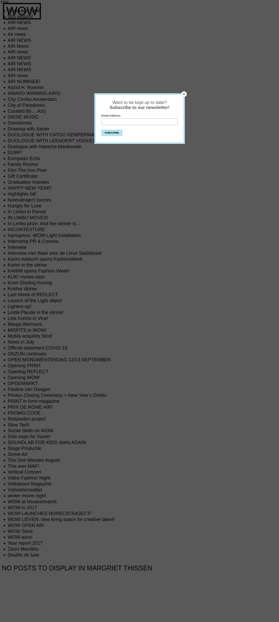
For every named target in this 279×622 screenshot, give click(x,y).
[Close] (184, 94)
